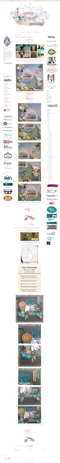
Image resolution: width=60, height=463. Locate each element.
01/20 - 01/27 (49, 178)
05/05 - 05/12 (49, 165)
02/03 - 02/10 (49, 177)
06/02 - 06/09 (49, 162)
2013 (48, 129)
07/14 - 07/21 (49, 154)
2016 (48, 126)
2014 (48, 128)
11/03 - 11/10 (49, 139)
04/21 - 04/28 (49, 167)
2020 (48, 123)
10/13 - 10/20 (49, 142)
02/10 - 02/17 (49, 176)
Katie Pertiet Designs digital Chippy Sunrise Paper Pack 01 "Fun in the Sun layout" (8, 95)
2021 (48, 122)
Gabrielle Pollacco (6, 87)
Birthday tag (5, 91)
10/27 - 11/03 (49, 140)
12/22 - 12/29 (49, 131)
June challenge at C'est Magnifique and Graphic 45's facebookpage (27, 227)
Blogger (32, 460)
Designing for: (22, 32)
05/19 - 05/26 (49, 163)
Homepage (30, 449)
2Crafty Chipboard (36, 32)
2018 (48, 124)
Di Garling (5, 83)
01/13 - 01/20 (49, 179)
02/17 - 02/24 (49, 175)
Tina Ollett (5, 104)
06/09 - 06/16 (49, 161)
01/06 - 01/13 (49, 180)
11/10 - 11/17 (49, 138)
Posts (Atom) (19, 450)
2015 (48, 127)
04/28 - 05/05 (49, 166)
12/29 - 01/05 (49, 130)
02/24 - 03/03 (49, 174)
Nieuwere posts (16, 449)
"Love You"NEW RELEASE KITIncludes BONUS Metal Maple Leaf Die (8, 85)
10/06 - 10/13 (49, 143)
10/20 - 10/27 (49, 141)
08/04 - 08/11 (49, 152)
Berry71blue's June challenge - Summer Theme (23, 37)
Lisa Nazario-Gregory (6, 93)
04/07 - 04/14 (49, 168)
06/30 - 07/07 (49, 155)
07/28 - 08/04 (49, 153)
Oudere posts (43, 449)
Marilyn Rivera (6, 97)
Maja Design (29, 32)
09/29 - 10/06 (49, 144)
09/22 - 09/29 (49, 145)
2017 (48, 125)
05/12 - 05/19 (49, 164)
